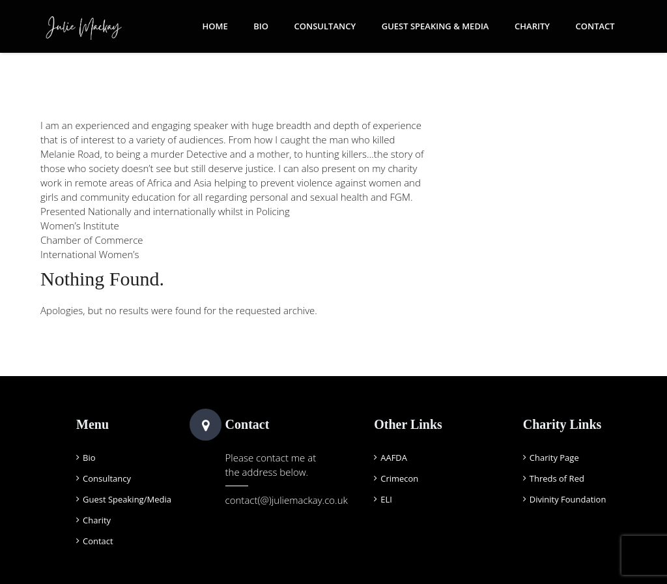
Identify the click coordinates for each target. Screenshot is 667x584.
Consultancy (325, 26)
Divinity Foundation (568, 499)
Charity (532, 26)
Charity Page (554, 457)
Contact (595, 26)
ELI (386, 499)
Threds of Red (557, 478)
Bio (260, 26)
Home (214, 26)
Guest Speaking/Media (127, 499)
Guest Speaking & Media (435, 26)
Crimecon (399, 478)
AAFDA (393, 457)
